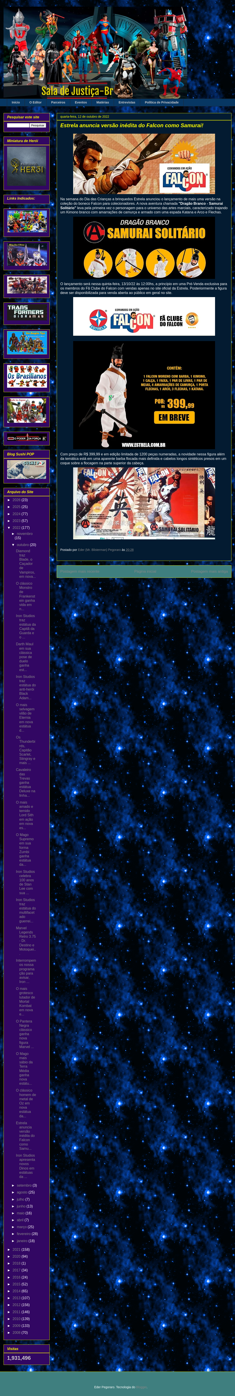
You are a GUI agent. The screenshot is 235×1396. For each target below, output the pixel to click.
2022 (17, 528)
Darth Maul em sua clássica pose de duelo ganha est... (24, 656)
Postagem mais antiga (209, 571)
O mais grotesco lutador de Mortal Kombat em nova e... (25, 1001)
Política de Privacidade (162, 102)
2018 (17, 1263)
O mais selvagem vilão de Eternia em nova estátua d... (25, 717)
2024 (17, 514)
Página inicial (145, 571)
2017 (17, 1270)
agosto (22, 1192)
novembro (25, 534)
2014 (17, 1291)
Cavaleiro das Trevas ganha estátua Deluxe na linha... (25, 782)
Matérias (102, 102)
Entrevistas (127, 102)
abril (21, 1220)
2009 (17, 1326)
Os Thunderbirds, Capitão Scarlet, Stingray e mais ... (25, 750)
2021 (17, 1249)
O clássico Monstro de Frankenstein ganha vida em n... (25, 596)
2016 (17, 1277)
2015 (17, 1284)
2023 (17, 521)
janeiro (22, 1241)
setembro (25, 1185)
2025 (17, 507)
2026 (17, 500)
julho (21, 1199)
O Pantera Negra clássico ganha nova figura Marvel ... (25, 1034)
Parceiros (58, 102)
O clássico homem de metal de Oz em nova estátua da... (26, 1103)
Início (16, 102)
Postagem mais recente (79, 571)
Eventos (81, 102)
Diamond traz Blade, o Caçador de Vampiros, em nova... (26, 563)
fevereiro (24, 1234)
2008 (17, 1332)
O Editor (35, 102)
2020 (17, 1256)
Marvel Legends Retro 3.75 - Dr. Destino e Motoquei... (26, 940)
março (22, 1227)
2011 (17, 1312)
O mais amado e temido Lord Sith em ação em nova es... (24, 815)
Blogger (141, 1387)
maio (21, 1213)
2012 (17, 1305)
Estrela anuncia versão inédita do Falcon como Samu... (25, 1135)
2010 (17, 1319)
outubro (23, 545)
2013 (17, 1298)
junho (22, 1206)
